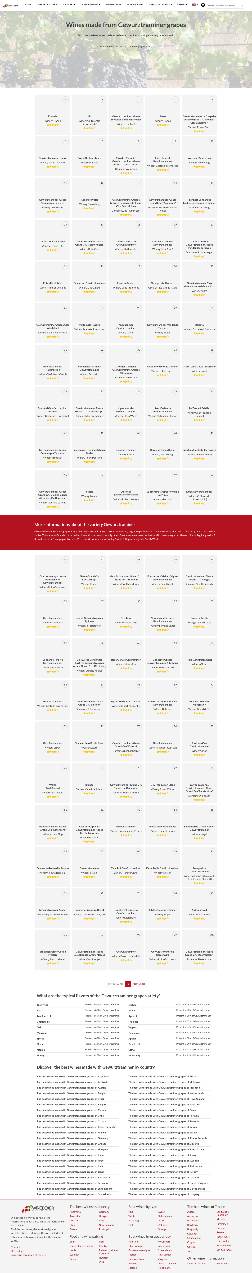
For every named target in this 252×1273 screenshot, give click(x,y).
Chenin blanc (165, 1250)
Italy (101, 1220)
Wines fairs (222, 1263)
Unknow (162, 1224)
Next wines (139, 983)
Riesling (132, 1263)
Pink (130, 1224)
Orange (162, 1229)
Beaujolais (193, 1220)
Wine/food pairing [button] (159, 4)
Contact (15, 1247)
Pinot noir (134, 1241)
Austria (74, 1220)
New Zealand (106, 1224)
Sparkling (133, 1220)
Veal (101, 1262)
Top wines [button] (68, 4)
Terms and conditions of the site (28, 1254)
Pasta (73, 1258)
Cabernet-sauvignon (139, 1250)
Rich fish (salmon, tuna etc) (108, 1252)
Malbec (132, 1267)
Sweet (161, 1211)
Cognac (191, 1242)
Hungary (104, 1216)
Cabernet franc (136, 1258)
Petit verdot (164, 1254)
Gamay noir (164, 1245)
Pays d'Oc (222, 1223)
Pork (101, 1241)
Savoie (220, 1232)
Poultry (103, 1245)
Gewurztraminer (167, 1263)
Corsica (191, 1246)
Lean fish (74, 1254)
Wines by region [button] (46, 4)
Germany (104, 1211)
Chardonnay (135, 1245)
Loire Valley (222, 1240)
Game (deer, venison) (81, 1245)
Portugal (104, 1229)
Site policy (16, 1250)
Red (130, 1211)
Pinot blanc (164, 1267)
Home (28, 4)
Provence (221, 1227)
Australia (75, 1216)
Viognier (162, 1258)
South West (223, 1236)
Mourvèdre (164, 1241)
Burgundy (192, 1229)
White (131, 1216)
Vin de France (224, 1249)
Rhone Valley (223, 1245)
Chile (72, 1224)
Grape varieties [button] (89, 4)
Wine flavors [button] (134, 4)
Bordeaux (192, 1224)
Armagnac (192, 1216)
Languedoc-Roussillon (223, 1213)
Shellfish (103, 1257)
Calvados (192, 1233)
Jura (189, 1250)
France (73, 1229)
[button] (194, 4)
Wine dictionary (196, 1263)
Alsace (190, 1211)
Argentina (75, 1211)
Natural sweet (165, 1216)
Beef (72, 1241)
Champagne (194, 1237)
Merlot (132, 1254)
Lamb (73, 1250)
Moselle (220, 1219)
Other (161, 1220)
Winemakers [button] (113, 4)
